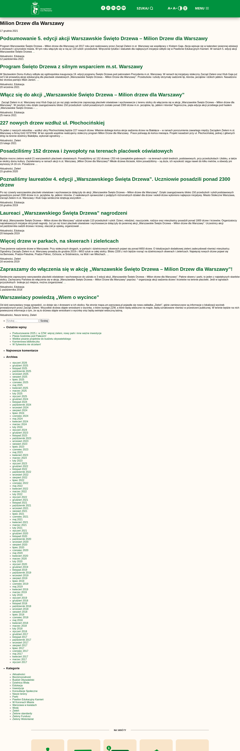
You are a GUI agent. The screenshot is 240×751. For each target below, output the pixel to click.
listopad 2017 (19, 637)
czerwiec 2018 (20, 617)
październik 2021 (21, 505)
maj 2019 (17, 586)
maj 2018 (17, 620)
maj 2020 (17, 553)
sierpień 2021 (19, 511)
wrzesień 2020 (20, 542)
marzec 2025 (19, 390)
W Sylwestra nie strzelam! (26, 344)
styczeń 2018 (19, 631)
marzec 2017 (19, 659)
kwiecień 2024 (20, 421)
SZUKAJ (145, 8)
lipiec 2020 (18, 547)
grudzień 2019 (20, 567)
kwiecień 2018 (20, 623)
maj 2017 (17, 653)
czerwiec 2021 (20, 516)
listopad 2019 (19, 569)
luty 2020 (17, 561)
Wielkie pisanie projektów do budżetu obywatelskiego (41, 338)
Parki (15, 696)
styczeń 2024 (19, 430)
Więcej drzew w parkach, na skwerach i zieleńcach (59, 241)
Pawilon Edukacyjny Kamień (28, 699)
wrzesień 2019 (20, 575)
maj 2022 (17, 486)
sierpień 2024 (19, 410)
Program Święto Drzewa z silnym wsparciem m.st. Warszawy (71, 66)
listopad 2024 (19, 402)
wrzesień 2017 (20, 642)
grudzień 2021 (20, 500)
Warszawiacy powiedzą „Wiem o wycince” (49, 297)
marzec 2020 (19, 558)
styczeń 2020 (19, 564)
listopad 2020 (19, 536)
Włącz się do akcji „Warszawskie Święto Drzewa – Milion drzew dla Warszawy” (92, 94)
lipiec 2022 (18, 480)
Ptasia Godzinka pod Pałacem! (29, 336)
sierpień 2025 (19, 376)
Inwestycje (18, 688)
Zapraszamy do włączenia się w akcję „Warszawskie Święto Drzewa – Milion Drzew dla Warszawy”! (116, 269)
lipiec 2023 (18, 446)
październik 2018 (21, 606)
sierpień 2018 (19, 611)
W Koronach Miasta (23, 702)
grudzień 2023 (20, 432)
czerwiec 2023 (20, 449)
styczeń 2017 (19, 662)
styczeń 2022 (19, 497)
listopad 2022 (19, 469)
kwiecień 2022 (20, 488)
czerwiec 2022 (20, 483)
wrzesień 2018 (20, 609)
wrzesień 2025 (20, 374)
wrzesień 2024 (20, 407)
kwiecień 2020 (20, 556)
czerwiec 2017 (20, 651)
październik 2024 (21, 404)
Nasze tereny (19, 694)
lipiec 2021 (18, 514)
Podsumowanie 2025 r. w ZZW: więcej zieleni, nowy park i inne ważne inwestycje (57, 333)
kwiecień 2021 (20, 522)
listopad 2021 (19, 502)
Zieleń (15, 710)
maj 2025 (17, 385)
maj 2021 (17, 519)
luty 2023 (17, 460)
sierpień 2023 (19, 444)
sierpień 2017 (19, 645)
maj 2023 (17, 452)
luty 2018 (17, 628)
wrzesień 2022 (20, 474)
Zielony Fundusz (21, 716)
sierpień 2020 (19, 544)
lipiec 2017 (18, 648)
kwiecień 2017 (20, 656)
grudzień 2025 (20, 365)
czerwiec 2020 (20, 550)
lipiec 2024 (18, 413)
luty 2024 (17, 427)
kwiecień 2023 (20, 455)
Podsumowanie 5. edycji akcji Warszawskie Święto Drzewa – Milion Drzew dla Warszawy (104, 38)
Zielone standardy (22, 713)
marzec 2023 (19, 458)
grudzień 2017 (20, 634)
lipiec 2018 (18, 614)
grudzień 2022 (20, 466)
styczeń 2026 (19, 362)
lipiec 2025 (18, 379)
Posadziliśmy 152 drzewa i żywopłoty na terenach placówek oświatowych (86, 151)
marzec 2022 (19, 491)
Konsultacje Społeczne (25, 691)
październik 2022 (21, 472)
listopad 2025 (19, 368)
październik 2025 (21, 371)
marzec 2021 (19, 525)
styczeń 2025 (19, 396)
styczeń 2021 (19, 530)
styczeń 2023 (19, 463)
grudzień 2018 (20, 600)
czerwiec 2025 (20, 382)
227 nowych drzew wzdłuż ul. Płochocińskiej (52, 123)
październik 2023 (21, 438)
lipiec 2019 (18, 581)
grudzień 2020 (20, 533)
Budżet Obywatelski (23, 680)
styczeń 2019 (19, 597)
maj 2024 (17, 418)
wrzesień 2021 (20, 508)
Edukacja (17, 685)
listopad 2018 (19, 603)
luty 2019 (17, 595)
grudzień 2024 (20, 399)
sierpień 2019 (19, 578)
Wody (15, 708)
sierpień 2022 (19, 477)
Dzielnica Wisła (20, 682)
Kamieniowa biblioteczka (26, 341)
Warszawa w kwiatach (24, 705)
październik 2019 (21, 572)
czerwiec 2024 (20, 416)
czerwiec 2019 (20, 583)
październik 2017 (21, 639)
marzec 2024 (19, 424)
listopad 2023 (19, 435)
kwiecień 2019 (20, 589)
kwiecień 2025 (20, 388)
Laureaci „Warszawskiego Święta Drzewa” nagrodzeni (63, 213)
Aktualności (18, 674)
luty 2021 (17, 528)
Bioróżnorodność (21, 677)
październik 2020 (21, 539)
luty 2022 (17, 494)
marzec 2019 (19, 592)
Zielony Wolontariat (23, 719)
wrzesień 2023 (20, 441)
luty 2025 (17, 393)
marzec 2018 (19, 625)
